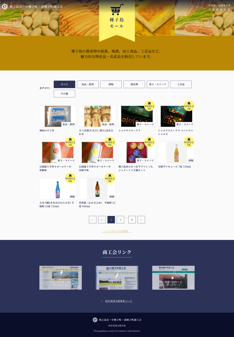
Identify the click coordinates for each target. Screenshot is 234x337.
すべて (64, 84)
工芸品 (180, 84)
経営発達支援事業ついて (118, 301)
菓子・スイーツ (157, 84)
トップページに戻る (117, 231)
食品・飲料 (88, 84)
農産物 (134, 84)
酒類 (111, 84)
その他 (64, 93)
